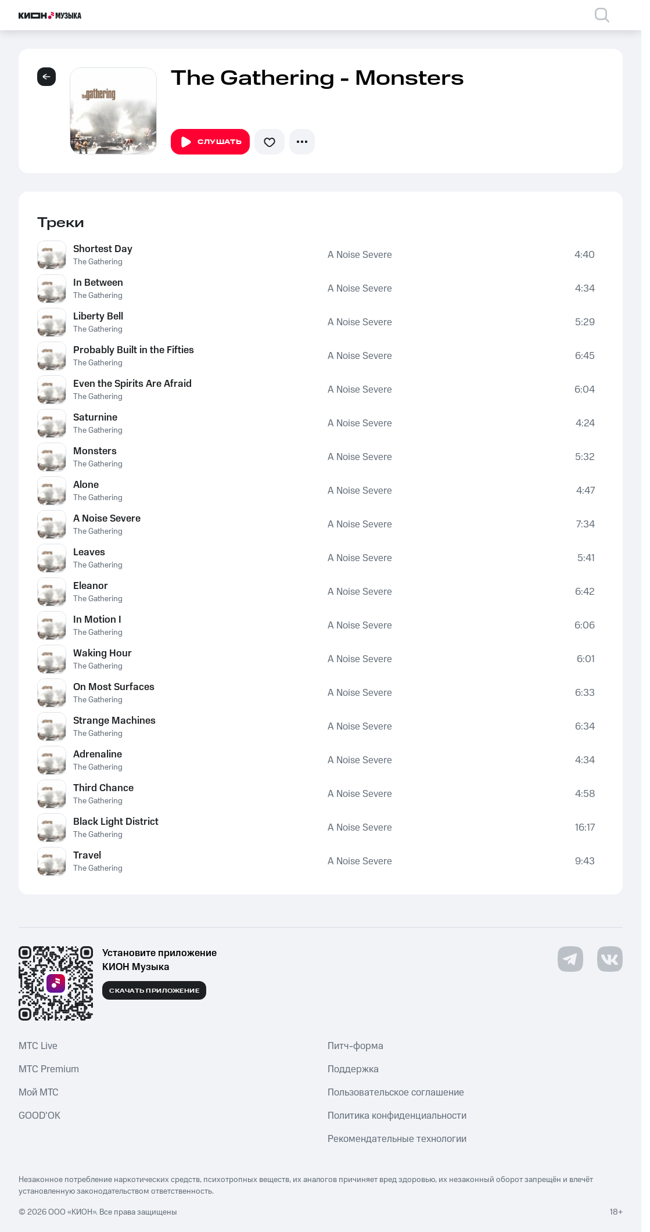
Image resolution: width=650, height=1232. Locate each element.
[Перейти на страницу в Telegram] (570, 959)
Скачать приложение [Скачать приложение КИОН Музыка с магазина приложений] (154, 991)
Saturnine (95, 418)
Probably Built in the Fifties (133, 350)
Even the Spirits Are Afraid (132, 384)
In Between (98, 283)
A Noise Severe (360, 255)
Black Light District (116, 822)
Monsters (95, 451)
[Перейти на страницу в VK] (610, 959)
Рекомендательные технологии (397, 1139)
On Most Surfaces (114, 687)
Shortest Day (102, 249)
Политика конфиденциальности (397, 1116)
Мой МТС (39, 1093)
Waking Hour (102, 653)
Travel (87, 856)
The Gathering (98, 262)
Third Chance (103, 788)
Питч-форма (355, 1046)
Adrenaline (97, 755)
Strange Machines (114, 721)
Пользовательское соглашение (396, 1093)
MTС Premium (49, 1069)
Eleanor (90, 586)
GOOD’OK (39, 1116)
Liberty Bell (98, 317)
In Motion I (97, 620)
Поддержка (353, 1069)
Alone (86, 485)
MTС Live (38, 1046)
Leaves (89, 552)
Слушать (210, 142)
